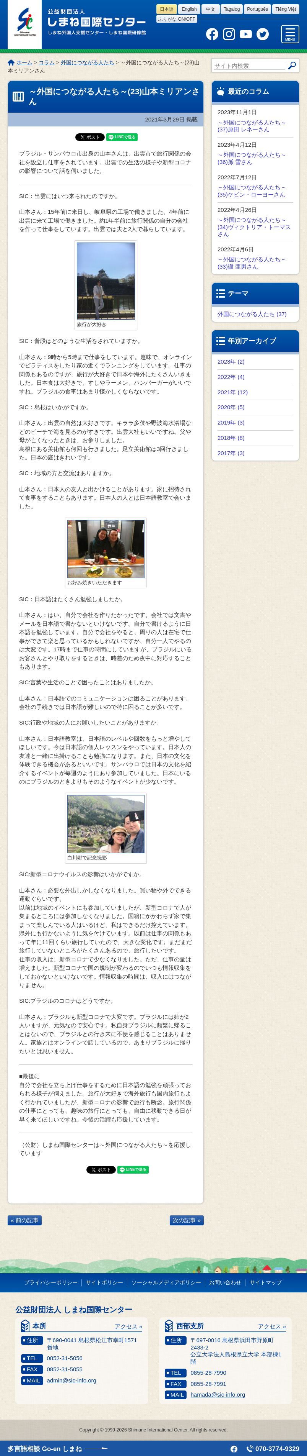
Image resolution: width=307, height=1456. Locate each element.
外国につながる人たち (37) (252, 314)
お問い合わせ (225, 1282)
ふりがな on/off (176, 19)
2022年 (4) (231, 377)
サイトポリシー (104, 1282)
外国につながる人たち (87, 62)
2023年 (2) (231, 361)
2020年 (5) (231, 407)
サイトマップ (266, 1282)
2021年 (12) (233, 392)
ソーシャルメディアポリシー (166, 1282)
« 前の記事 (25, 1220)
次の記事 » (187, 1220)
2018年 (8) (231, 438)
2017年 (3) (231, 453)
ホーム (24, 62)
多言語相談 (45, 1449)
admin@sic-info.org (71, 1380)
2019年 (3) (231, 422)
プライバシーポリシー (51, 1282)
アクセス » (129, 1326)
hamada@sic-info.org (217, 1394)
